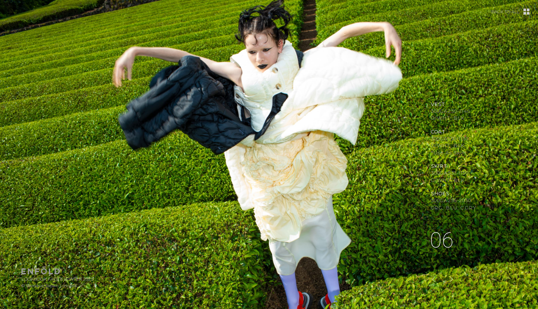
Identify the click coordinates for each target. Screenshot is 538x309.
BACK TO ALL (505, 12)
